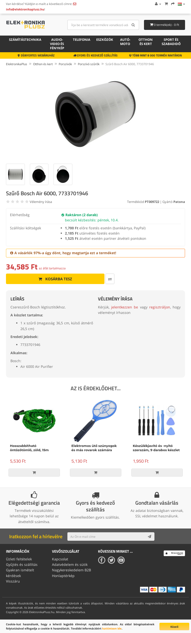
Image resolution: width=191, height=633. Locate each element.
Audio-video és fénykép (57, 43)
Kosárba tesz (55, 278)
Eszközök (104, 39)
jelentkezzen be (124, 307)
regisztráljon (159, 307)
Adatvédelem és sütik (70, 564)
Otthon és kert (146, 41)
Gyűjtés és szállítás (22, 564)
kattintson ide (112, 628)
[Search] (133, 25)
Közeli (174, 627)
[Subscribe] (149, 536)
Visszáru (13, 581)
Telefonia (81, 39)
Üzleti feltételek (19, 559)
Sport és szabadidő (171, 41)
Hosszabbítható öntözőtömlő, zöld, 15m (29, 448)
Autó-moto (125, 41)
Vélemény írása (41, 201)
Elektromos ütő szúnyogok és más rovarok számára (94, 448)
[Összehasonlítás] (109, 279)
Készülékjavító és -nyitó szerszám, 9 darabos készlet (156, 448)
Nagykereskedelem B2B (71, 570)
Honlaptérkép (63, 575)
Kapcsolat (60, 559)
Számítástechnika (25, 39)
